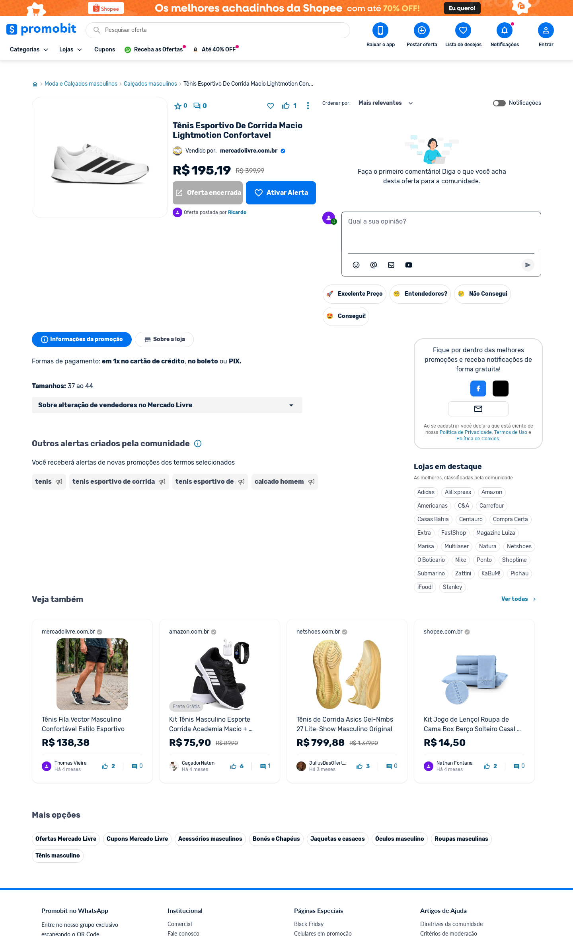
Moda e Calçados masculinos (84, 73)
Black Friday (309, 912)
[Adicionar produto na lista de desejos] (271, 95)
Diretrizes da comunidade (451, 912)
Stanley (452, 576)
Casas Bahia (433, 508)
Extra (424, 521)
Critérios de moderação (448, 922)
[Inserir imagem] (391, 254)
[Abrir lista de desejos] (463, 36)
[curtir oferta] (289, 94)
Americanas (432, 494)
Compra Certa (510, 508)
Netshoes (519, 535)
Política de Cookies (477, 427)
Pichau (519, 562)
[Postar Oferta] (421, 36)
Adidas (426, 481)
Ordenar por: (336, 92)
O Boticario (431, 549)
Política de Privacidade (466, 421)
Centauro (471, 508)
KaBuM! (490, 562)
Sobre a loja (168, 328)
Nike (460, 549)
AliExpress (458, 481)
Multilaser (456, 535)
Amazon (491, 481)
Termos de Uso (510, 421)
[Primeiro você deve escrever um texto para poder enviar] (528, 253)
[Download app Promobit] (380, 36)
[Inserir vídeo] (409, 254)
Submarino (431, 562)
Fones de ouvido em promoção (332, 931)
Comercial (180, 912)
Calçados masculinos (153, 73)
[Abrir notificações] (504, 36)
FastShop (453, 521)
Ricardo (237, 201)
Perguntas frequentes (446, 931)
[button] (451, 377)
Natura (488, 535)
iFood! (425, 576)
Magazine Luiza (495, 521)
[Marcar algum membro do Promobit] (374, 254)
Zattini (463, 562)
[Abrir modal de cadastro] (546, 36)
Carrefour (491, 494)
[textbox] (441, 220)
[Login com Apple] (501, 377)
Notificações (525, 92)
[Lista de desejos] (281, 181)
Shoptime (514, 549)
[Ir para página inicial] (38, 73)
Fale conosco (183, 922)
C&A (463, 494)
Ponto (484, 549)
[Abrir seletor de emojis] (356, 254)
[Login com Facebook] (478, 377)
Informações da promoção (83, 328)
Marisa (425, 535)
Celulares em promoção (323, 922)
